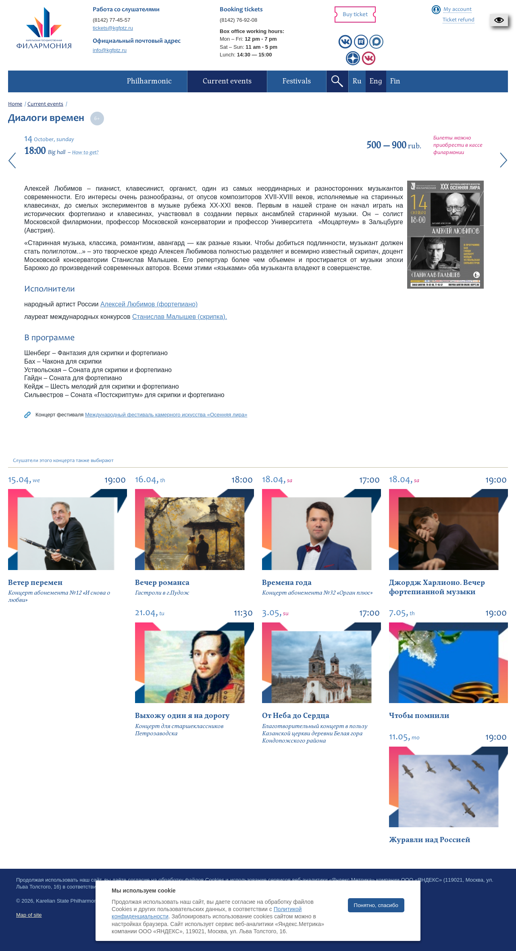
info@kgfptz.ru (110, 50)
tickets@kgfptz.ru (113, 28)
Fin (395, 81)
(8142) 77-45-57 (111, 20)
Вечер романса (162, 582)
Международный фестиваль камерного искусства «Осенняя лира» (166, 415)
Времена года (287, 582)
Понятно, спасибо (376, 905)
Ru (357, 81)
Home (15, 104)
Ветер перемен (35, 582)
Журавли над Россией (429, 840)
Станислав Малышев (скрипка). (179, 316)
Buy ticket (355, 15)
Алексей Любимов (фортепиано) (149, 304)
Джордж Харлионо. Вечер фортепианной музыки (437, 587)
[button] (499, 20)
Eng (376, 81)
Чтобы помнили (419, 715)
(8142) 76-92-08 (238, 20)
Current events (45, 104)
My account (457, 9)
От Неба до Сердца (295, 715)
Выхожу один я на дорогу (182, 715)
